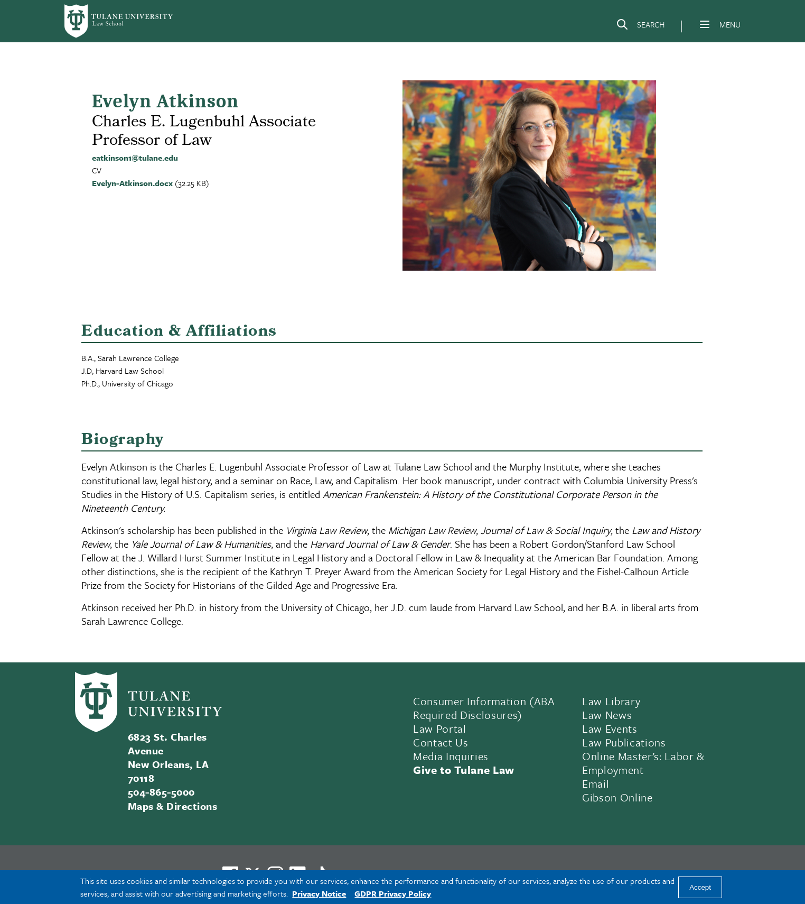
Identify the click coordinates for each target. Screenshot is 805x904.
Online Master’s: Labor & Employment (643, 763)
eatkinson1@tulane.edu (135, 157)
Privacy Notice (319, 893)
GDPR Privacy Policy (392, 893)
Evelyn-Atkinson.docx (132, 183)
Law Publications (624, 742)
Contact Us (441, 742)
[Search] (640, 26)
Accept (700, 887)
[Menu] (704, 24)
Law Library (611, 701)
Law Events (610, 728)
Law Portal (439, 728)
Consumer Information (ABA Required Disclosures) (484, 708)
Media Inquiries (451, 756)
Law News (607, 715)
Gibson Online (617, 797)
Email (595, 783)
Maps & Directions (172, 806)
